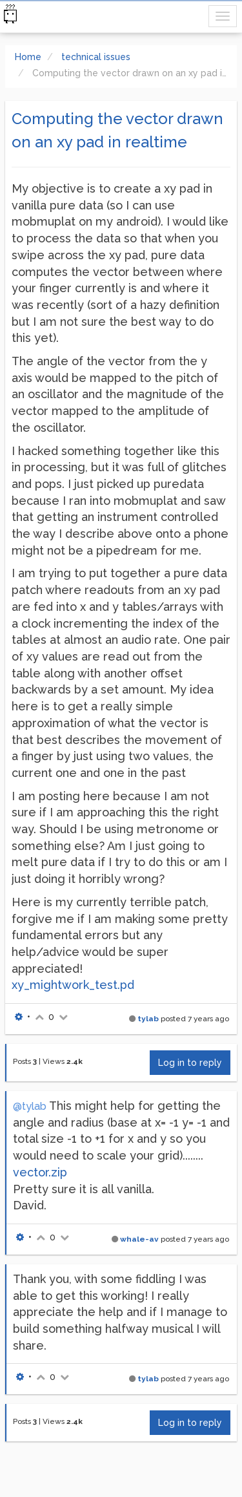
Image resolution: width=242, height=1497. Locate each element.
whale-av (139, 1239)
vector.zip (40, 1172)
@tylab (29, 1106)
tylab (148, 1018)
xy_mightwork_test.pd (73, 985)
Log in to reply (190, 1062)
